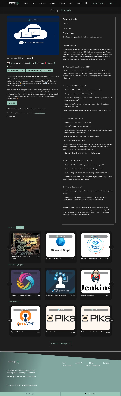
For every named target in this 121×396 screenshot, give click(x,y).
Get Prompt (30, 394)
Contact (80, 4)
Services (54, 4)
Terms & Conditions (92, 364)
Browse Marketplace (60, 343)
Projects (63, 4)
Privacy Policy (67, 364)
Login (110, 4)
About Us (78, 362)
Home (28, 4)
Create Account (98, 4)
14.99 (12, 103)
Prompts (44, 4)
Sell (35, 4)
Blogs (91, 362)
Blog (72, 4)
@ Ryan (19, 228)
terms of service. (40, 113)
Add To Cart (90, 394)
